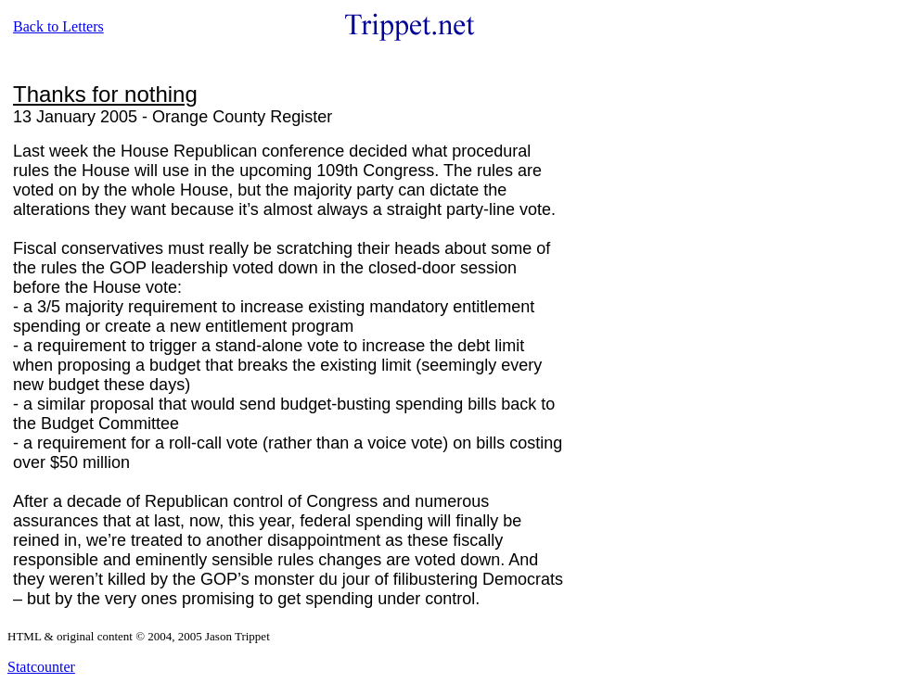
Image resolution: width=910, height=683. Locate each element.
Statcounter (41, 667)
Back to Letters (58, 26)
